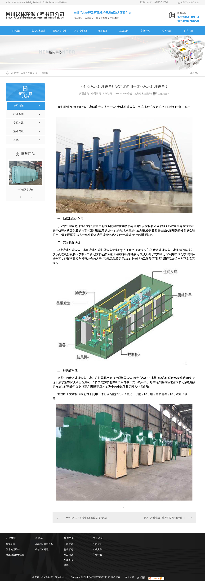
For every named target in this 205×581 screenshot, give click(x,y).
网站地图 (147, 2)
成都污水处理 (42, 549)
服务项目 (102, 30)
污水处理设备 (81, 30)
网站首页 (16, 30)
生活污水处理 (38, 30)
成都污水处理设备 (143, 93)
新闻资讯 (145, 30)
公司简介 (166, 30)
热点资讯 (68, 560)
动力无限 (141, 577)
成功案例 (123, 30)
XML (166, 2)
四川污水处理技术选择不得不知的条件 (163, 517)
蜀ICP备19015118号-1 (52, 577)
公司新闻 (44, 73)
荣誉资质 (97, 554)
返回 (194, 73)
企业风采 (97, 549)
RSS (159, 2)
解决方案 (10, 544)
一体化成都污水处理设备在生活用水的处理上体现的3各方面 (88, 517)
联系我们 (188, 30)
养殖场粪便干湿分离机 (16, 554)
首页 (23, 73)
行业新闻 (68, 549)
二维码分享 (163, 93)
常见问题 (68, 554)
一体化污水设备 (25, 189)
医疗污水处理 (59, 30)
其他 (66, 565)
